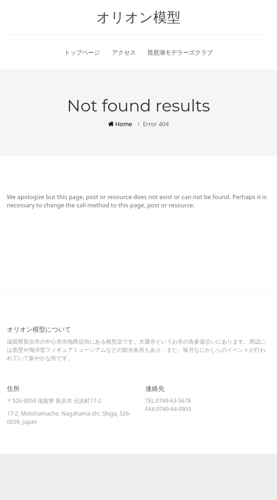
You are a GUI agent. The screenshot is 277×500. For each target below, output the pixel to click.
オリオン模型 (138, 17)
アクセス (124, 52)
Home (120, 124)
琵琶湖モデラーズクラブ (180, 52)
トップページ (82, 52)
